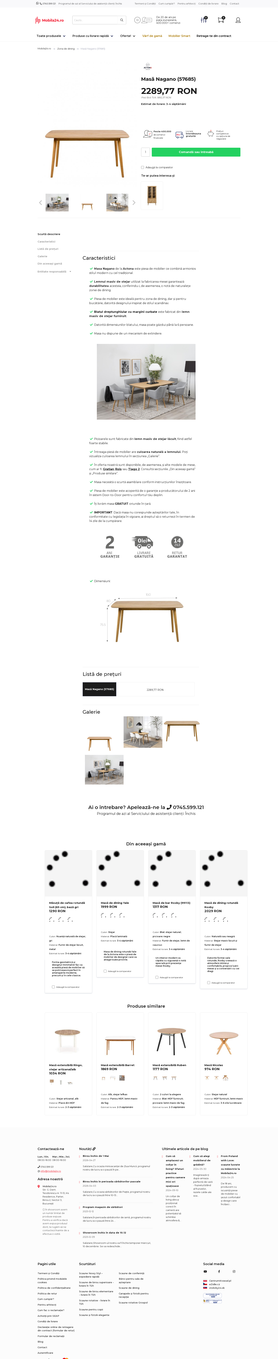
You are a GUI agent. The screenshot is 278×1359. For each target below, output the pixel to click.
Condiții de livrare (208, 3)
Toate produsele (49, 36)
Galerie (42, 256)
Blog (224, 3)
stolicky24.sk (214, 1287)
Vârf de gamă (152, 36)
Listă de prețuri (48, 248)
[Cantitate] (145, 152)
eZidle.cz (211, 1284)
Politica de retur (47, 1293)
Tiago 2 (134, 469)
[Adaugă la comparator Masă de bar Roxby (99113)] (156, 977)
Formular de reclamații (51, 1336)
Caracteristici (46, 241)
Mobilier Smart (179, 36)
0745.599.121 (49, 3)
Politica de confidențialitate (54, 1287)
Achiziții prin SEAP (48, 1315)
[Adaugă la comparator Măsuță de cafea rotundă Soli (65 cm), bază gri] (53, 986)
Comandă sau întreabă (196, 152)
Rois (118, 469)
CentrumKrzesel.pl (217, 1280)
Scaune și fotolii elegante (94, 1315)
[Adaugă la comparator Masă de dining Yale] (105, 971)
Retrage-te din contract (214, 36)
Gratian (108, 469)
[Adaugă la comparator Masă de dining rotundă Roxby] (208, 982)
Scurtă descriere (49, 234)
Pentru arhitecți (187, 3)
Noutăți (87, 1149)
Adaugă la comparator (157, 167)
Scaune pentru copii (91, 1309)
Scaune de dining (129, 1287)
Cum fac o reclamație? (51, 1310)
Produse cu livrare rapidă (91, 36)
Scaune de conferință (131, 1273)
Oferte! (125, 36)
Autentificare (45, 1352)
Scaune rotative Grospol (133, 1302)
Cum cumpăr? (167, 3)
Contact (234, 3)
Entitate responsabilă (55, 271)
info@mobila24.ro (51, 1171)
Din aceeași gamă (50, 263)
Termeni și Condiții (145, 3)
